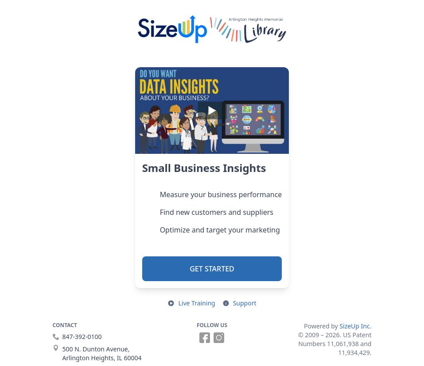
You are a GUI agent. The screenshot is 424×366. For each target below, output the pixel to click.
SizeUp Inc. (355, 326)
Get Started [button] (212, 269)
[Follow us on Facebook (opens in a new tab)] (204, 337)
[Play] (212, 110)
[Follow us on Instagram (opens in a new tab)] (219, 337)
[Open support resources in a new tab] (239, 303)
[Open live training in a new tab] (191, 303)
